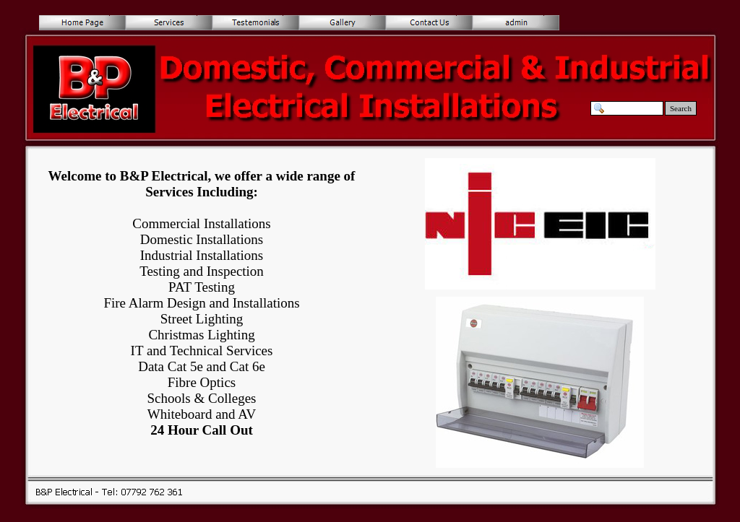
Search (681, 108)
